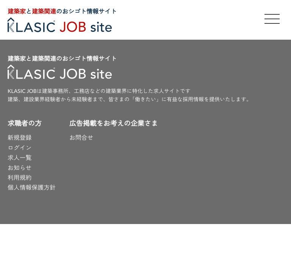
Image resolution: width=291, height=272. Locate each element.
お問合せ (82, 138)
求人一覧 (20, 158)
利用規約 (20, 178)
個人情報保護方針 (32, 188)
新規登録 (20, 138)
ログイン (20, 148)
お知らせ (20, 168)
